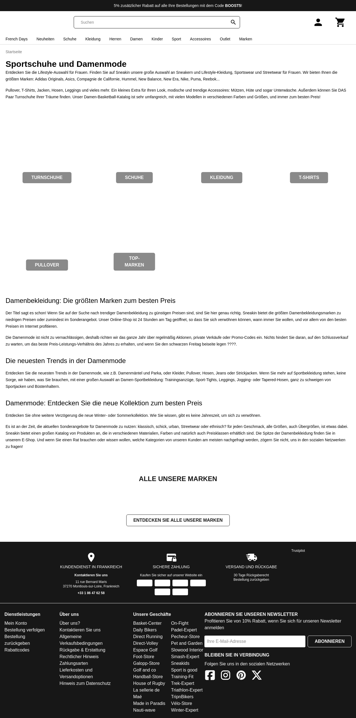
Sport (176, 39)
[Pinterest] (241, 676)
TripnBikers (182, 697)
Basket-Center (147, 623)
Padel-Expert (184, 630)
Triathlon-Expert (186, 690)
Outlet (225, 39)
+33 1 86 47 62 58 (91, 594)
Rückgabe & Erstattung (82, 650)
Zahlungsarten (74, 663)
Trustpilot (298, 551)
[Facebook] (210, 676)
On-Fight (179, 623)
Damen (136, 39)
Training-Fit (182, 677)
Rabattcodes (16, 650)
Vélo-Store (181, 704)
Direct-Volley (145, 643)
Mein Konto (15, 623)
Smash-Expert (185, 657)
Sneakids (180, 663)
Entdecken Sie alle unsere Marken (177, 520)
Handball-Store (148, 677)
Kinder (157, 39)
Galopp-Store (146, 663)
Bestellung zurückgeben (251, 580)
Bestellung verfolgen (24, 630)
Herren (115, 39)
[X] (256, 676)
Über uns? (70, 623)
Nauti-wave (144, 710)
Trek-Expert (182, 684)
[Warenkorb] (340, 22)
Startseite (14, 52)
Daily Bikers (145, 630)
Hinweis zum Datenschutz (85, 684)
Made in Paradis (149, 704)
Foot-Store (143, 657)
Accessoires (200, 39)
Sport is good (184, 670)
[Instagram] (225, 676)
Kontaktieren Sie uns (91, 576)
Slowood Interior (187, 650)
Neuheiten (45, 39)
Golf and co (144, 670)
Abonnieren (330, 641)
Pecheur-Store (185, 637)
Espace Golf (145, 650)
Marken (245, 39)
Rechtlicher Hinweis (79, 657)
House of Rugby (149, 684)
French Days (17, 39)
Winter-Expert (184, 710)
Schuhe (69, 39)
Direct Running (148, 637)
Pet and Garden (186, 643)
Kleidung (93, 39)
